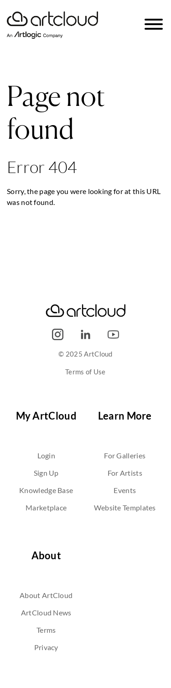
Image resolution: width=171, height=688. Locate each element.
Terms (46, 629)
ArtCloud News (46, 612)
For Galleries (124, 455)
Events (125, 490)
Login (46, 455)
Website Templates (125, 507)
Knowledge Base (46, 490)
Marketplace (46, 507)
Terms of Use (85, 372)
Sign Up (46, 472)
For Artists (125, 472)
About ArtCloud (46, 595)
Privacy (46, 647)
